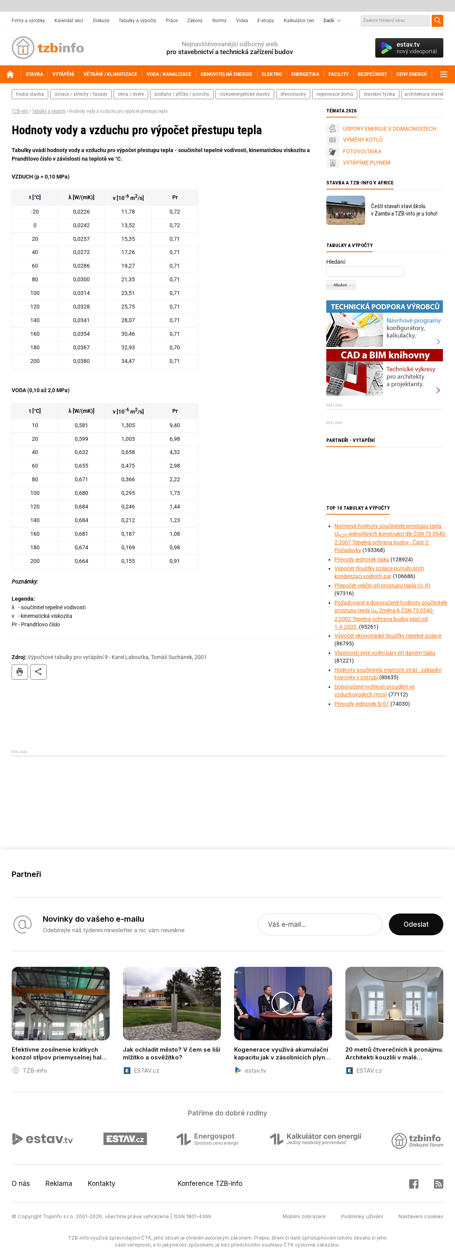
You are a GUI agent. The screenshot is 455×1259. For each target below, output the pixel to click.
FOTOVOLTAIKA (362, 151)
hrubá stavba (30, 94)
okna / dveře (131, 94)
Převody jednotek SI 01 (361, 704)
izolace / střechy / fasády (80, 94)
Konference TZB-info (210, 1183)
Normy (219, 20)
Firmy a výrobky (28, 20)
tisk (20, 672)
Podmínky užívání (362, 1216)
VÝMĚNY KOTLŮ (363, 140)
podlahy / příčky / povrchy (181, 94)
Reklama (59, 1183)
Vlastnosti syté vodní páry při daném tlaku (384, 653)
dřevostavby (293, 94)
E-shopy (265, 20)
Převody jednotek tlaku (361, 559)
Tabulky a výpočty (137, 20)
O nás (21, 1183)
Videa (242, 20)
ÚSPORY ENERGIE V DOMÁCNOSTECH (389, 129)
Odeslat (416, 924)
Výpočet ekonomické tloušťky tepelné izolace (387, 636)
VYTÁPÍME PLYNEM (366, 163)
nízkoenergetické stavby (245, 94)
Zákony (195, 20)
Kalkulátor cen (299, 20)
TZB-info (20, 111)
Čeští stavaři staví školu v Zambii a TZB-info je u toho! (404, 210)
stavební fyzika (379, 94)
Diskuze (101, 20)
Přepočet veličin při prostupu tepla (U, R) (382, 585)
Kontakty (102, 1183)
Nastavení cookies (421, 1216)
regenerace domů (335, 94)
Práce (172, 20)
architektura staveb (424, 94)
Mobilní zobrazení (304, 1216)
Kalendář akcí (68, 20)
